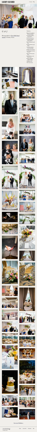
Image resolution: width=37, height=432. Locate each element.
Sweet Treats (31, 62)
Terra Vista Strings (30, 48)
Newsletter (29, 428)
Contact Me (24, 428)
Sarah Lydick (29, 36)
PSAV (31, 61)
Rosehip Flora (31, 38)
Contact (30, 1)
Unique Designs (32, 49)
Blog (34, 1)
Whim (32, 59)
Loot (30, 57)
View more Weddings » (18, 423)
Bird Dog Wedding (30, 34)
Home (20, 428)
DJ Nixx (31, 40)
